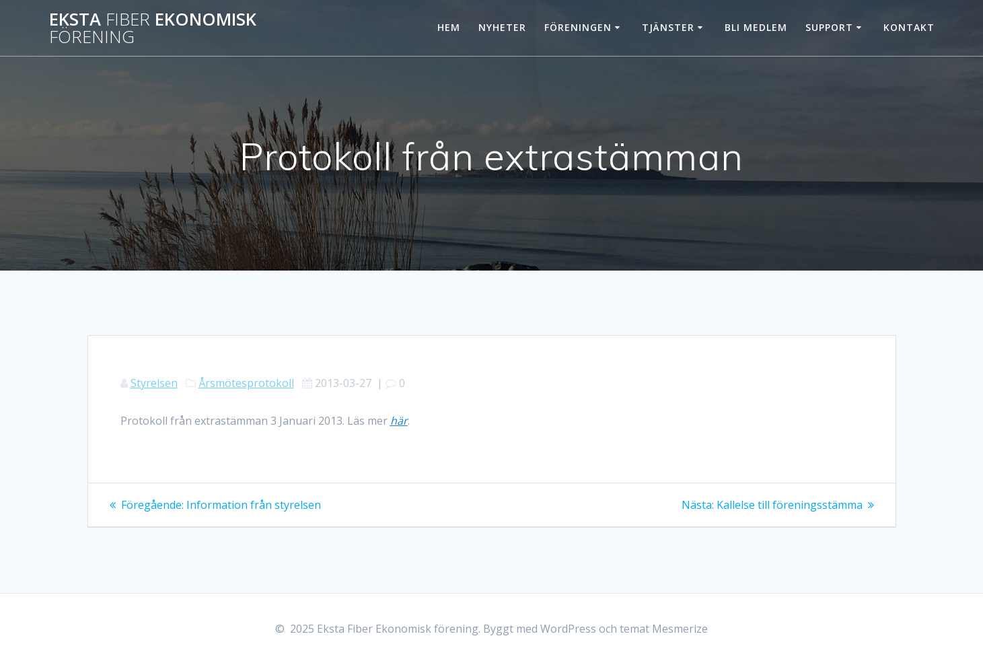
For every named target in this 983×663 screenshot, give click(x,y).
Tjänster (668, 27)
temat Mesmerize (664, 628)
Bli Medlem (756, 27)
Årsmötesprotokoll (246, 383)
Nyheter (502, 27)
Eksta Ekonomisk (152, 28)
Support (829, 27)
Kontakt (909, 27)
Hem (448, 27)
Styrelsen (154, 383)
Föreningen (578, 27)
